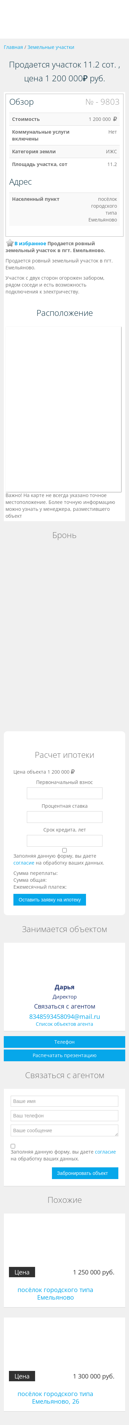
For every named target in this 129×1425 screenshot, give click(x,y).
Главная (13, 47)
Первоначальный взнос (64, 782)
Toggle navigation (13, 19)
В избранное (30, 243)
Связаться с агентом (64, 1006)
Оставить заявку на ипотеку (50, 899)
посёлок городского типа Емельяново (55, 1293)
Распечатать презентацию (65, 1055)
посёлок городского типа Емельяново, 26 (55, 1397)
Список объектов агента (64, 1024)
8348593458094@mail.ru (64, 1016)
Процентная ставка (65, 806)
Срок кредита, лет (64, 829)
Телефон (64, 1042)
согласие (24, 862)
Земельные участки (51, 47)
